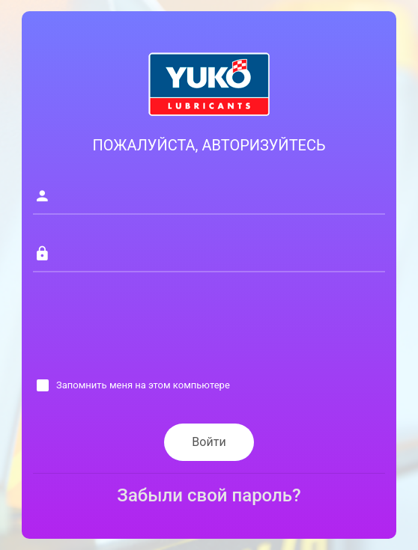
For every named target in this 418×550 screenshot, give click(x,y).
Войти (208, 442)
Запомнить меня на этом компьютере (143, 385)
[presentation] (147, 331)
